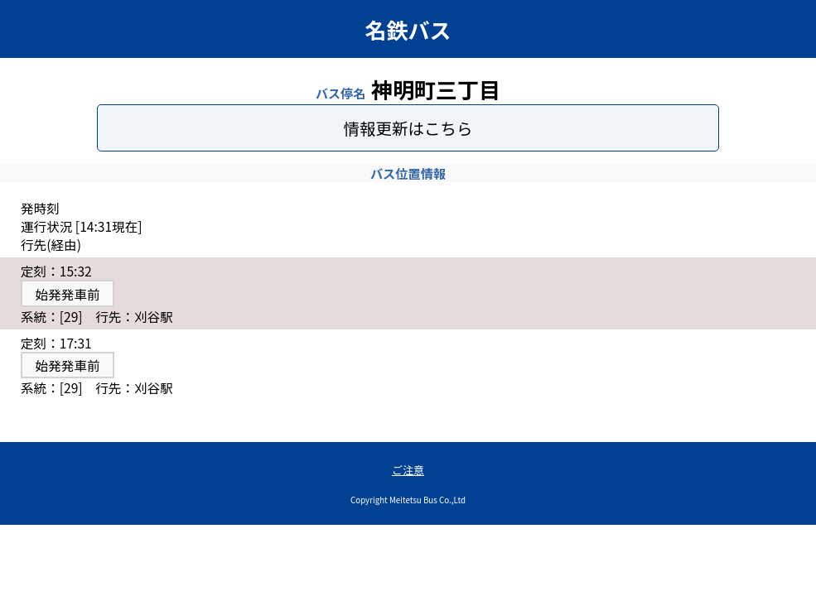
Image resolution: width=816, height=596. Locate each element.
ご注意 (408, 470)
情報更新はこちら (407, 128)
